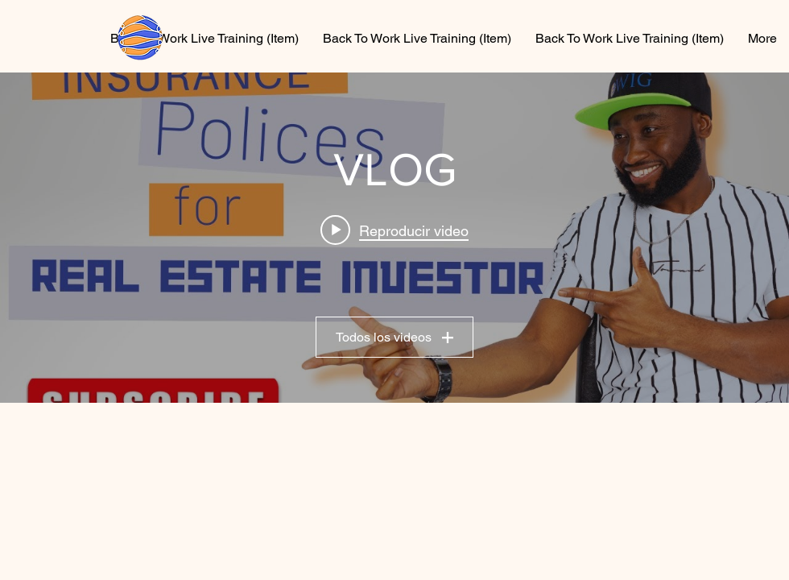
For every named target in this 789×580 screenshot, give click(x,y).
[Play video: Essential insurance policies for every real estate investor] (394, 230)
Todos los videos (394, 337)
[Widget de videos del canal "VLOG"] (394, 237)
